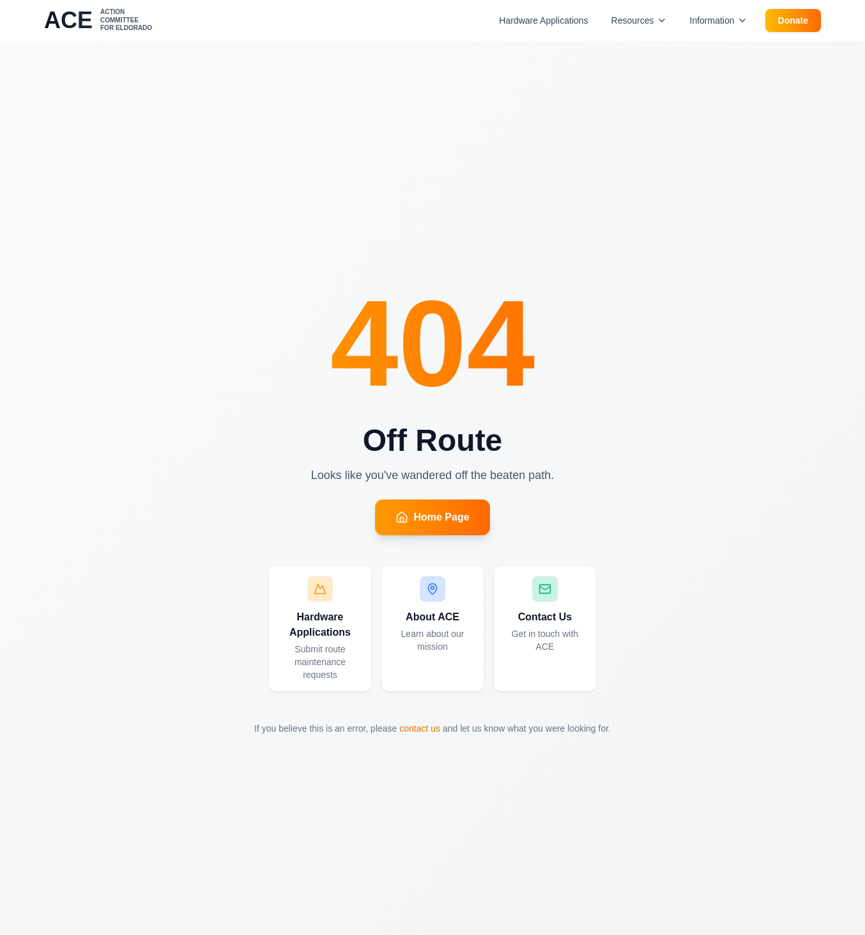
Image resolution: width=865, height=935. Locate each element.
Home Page (432, 517)
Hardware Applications (543, 20)
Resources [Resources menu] (639, 20)
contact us (419, 728)
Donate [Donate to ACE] (793, 20)
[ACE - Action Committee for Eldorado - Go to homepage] (98, 20)
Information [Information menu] (718, 20)
